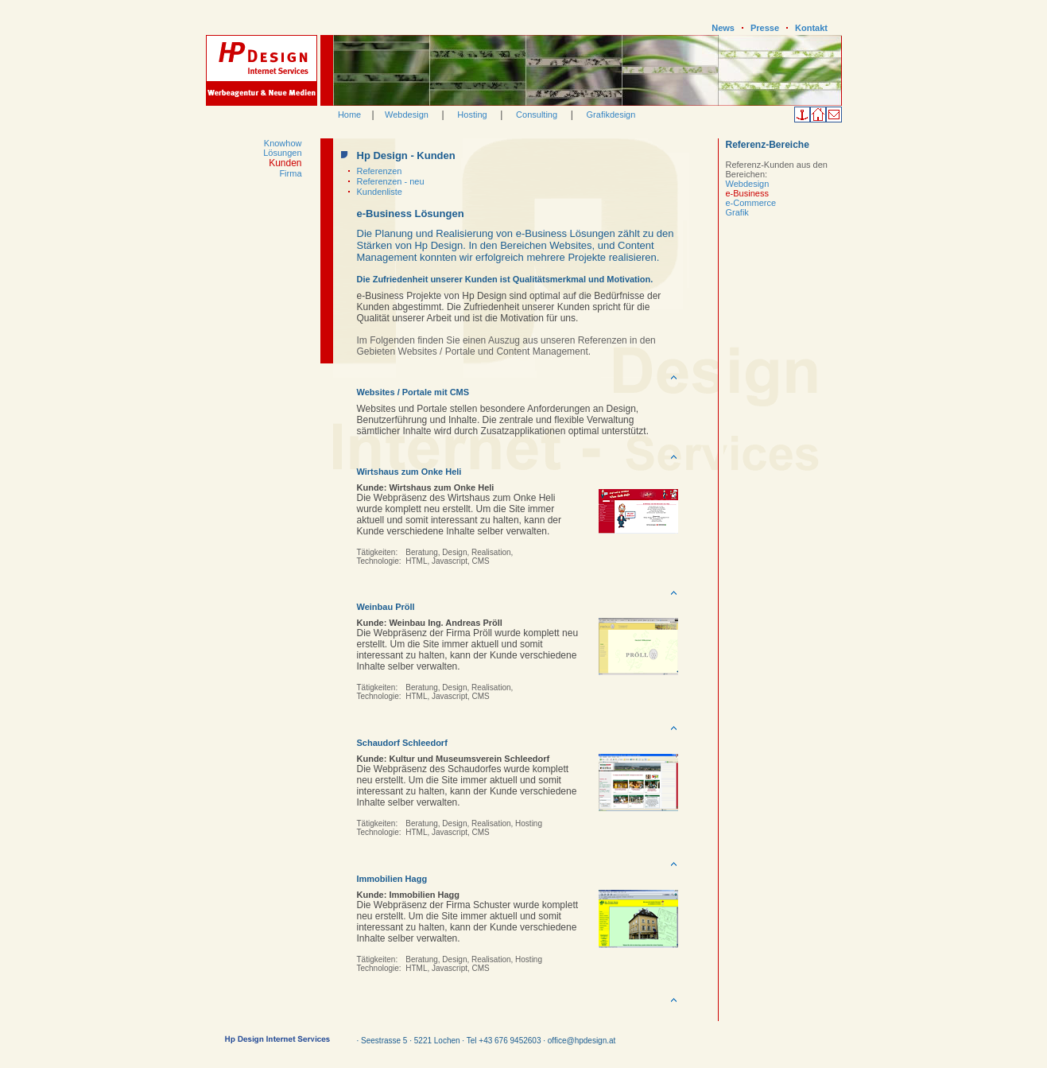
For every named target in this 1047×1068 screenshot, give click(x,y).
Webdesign (406, 114)
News (723, 28)
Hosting (472, 114)
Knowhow (283, 143)
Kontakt (811, 28)
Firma (290, 173)
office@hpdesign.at (582, 1040)
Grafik (737, 212)
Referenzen (379, 171)
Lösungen (282, 152)
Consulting (536, 114)
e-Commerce (751, 203)
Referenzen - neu (391, 181)
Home (349, 114)
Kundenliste (380, 191)
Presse (764, 28)
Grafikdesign (611, 114)
